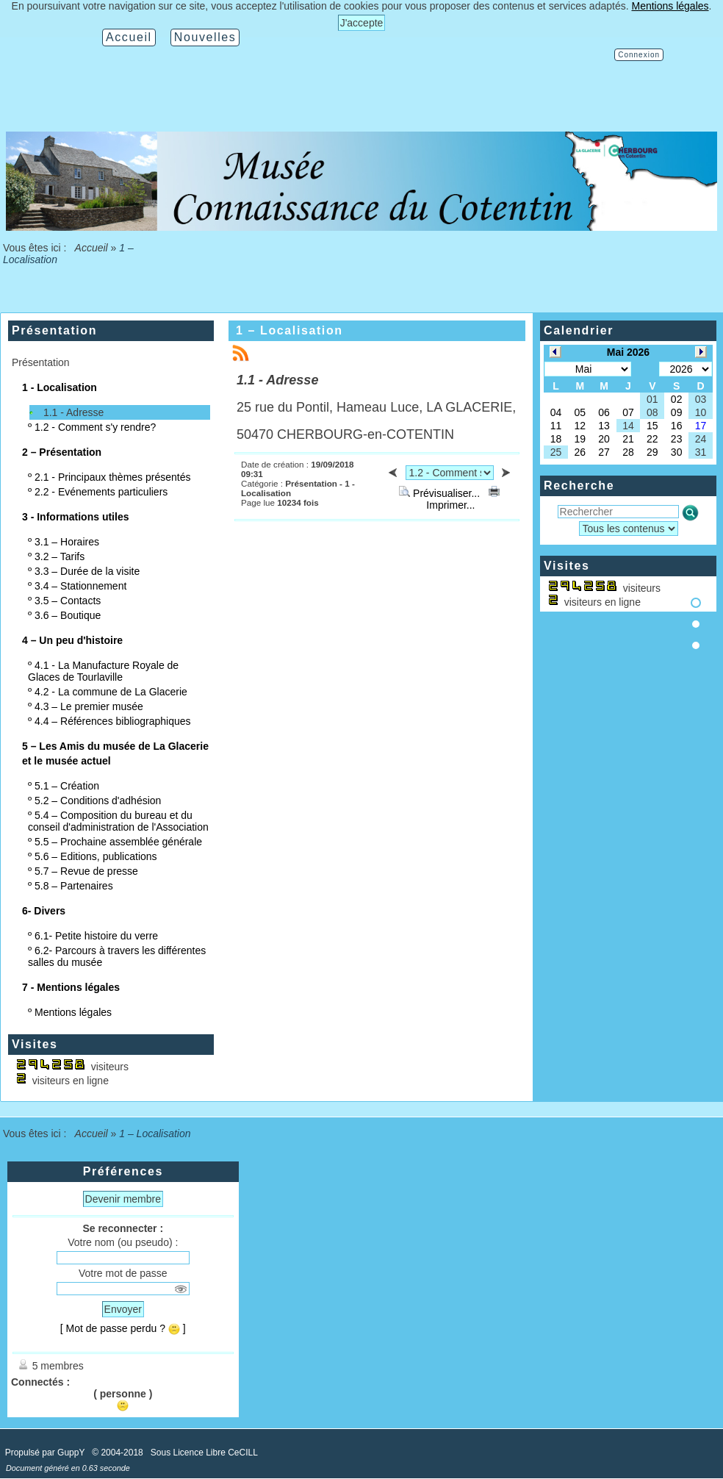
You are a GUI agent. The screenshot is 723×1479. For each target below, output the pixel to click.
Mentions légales (73, 1012)
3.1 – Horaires (67, 542)
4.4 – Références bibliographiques (112, 721)
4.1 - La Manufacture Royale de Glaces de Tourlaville (103, 671)
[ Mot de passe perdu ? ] (123, 1328)
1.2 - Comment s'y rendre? (95, 427)
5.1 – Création (67, 786)
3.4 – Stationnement (80, 586)
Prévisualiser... (441, 493)
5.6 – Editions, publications (96, 856)
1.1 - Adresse (73, 412)
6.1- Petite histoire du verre (96, 936)
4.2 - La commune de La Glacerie (111, 692)
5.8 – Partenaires (74, 886)
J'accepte (362, 23)
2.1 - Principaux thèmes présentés (112, 477)
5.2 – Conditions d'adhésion (98, 800)
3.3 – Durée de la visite (87, 571)
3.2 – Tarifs (59, 556)
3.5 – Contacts (68, 600)
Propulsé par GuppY (46, 1452)
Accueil (91, 248)
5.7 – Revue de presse (86, 871)
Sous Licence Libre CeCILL (205, 1452)
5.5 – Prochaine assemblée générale (118, 842)
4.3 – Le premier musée (89, 706)
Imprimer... (461, 499)
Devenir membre (123, 1199)
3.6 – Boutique (68, 615)
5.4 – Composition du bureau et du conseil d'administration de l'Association (118, 821)
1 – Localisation (289, 330)
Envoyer (123, 1309)
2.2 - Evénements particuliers (101, 492)
